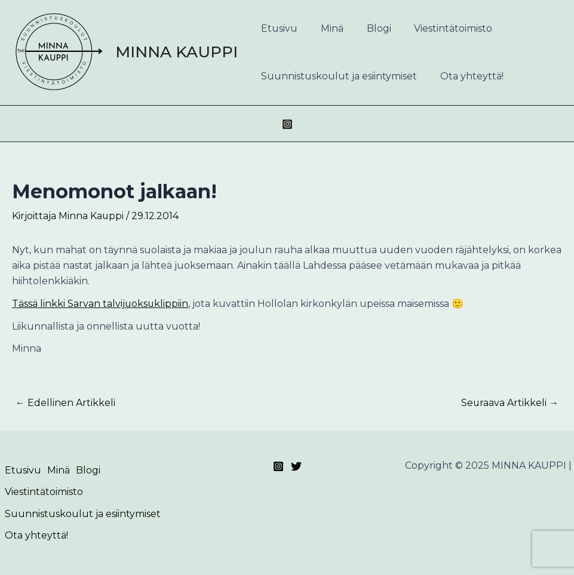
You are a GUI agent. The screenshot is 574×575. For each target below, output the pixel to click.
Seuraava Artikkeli (509, 403)
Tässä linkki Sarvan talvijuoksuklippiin (100, 303)
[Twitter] (296, 466)
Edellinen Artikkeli (65, 403)
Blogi (369, 28)
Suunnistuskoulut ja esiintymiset (337, 76)
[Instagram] (287, 124)
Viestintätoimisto (439, 28)
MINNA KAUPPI (176, 52)
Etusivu (277, 28)
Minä (326, 28)
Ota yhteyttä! (466, 76)
